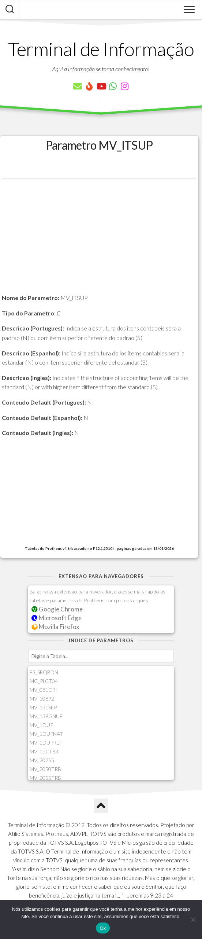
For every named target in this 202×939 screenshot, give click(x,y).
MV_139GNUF (46, 716)
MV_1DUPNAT (46, 734)
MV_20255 (42, 760)
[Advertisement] (99, 241)
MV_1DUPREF (46, 742)
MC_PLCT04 (44, 681)
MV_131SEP (43, 707)
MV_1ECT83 (44, 751)
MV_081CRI (43, 690)
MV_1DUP (41, 725)
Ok (103, 928)
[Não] (193, 919)
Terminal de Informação (101, 49)
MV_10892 (42, 698)
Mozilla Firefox (55, 627)
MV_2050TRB (45, 769)
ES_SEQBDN (44, 672)
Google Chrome (57, 609)
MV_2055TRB (45, 778)
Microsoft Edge (56, 618)
